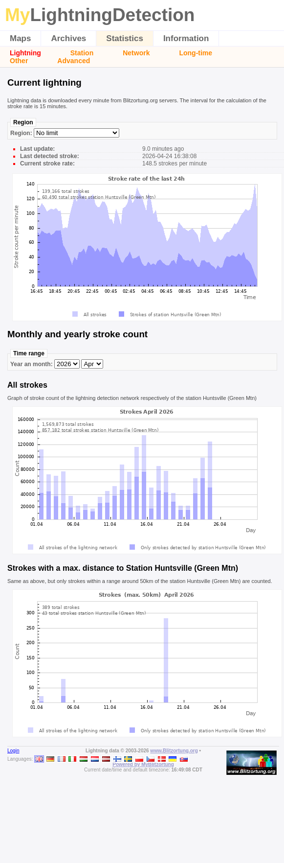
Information (186, 38)
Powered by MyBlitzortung (143, 764)
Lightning (25, 53)
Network (136, 53)
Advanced (73, 61)
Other (19, 61)
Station (81, 53)
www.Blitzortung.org (173, 750)
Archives (68, 38)
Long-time (195, 53)
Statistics (124, 38)
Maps (20, 38)
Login (13, 750)
